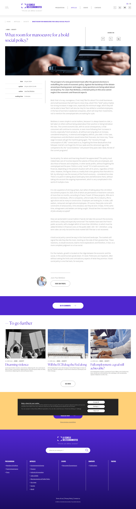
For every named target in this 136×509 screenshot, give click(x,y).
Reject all (96, 411)
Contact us (77, 498)
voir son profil (60, 283)
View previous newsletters (68, 422)
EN (127, 3)
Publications (93, 465)
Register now (65, 415)
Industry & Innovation (37, 472)
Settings (95, 406)
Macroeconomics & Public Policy (40, 479)
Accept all (96, 402)
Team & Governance (12, 469)
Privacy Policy (69, 498)
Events (85, 8)
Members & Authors (12, 465)
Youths (113, 461)
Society (26, 21)
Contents (98, 8)
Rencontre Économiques (69, 465)
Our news (33, 482)
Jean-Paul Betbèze (29, 91)
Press (7, 472)
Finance (33, 469)
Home (9, 21)
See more (68, 384)
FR (130, 3)
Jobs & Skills (34, 476)
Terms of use (60, 498)
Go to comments (65, 306)
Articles (74, 8)
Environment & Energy (37, 465)
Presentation (59, 8)
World (32, 489)
